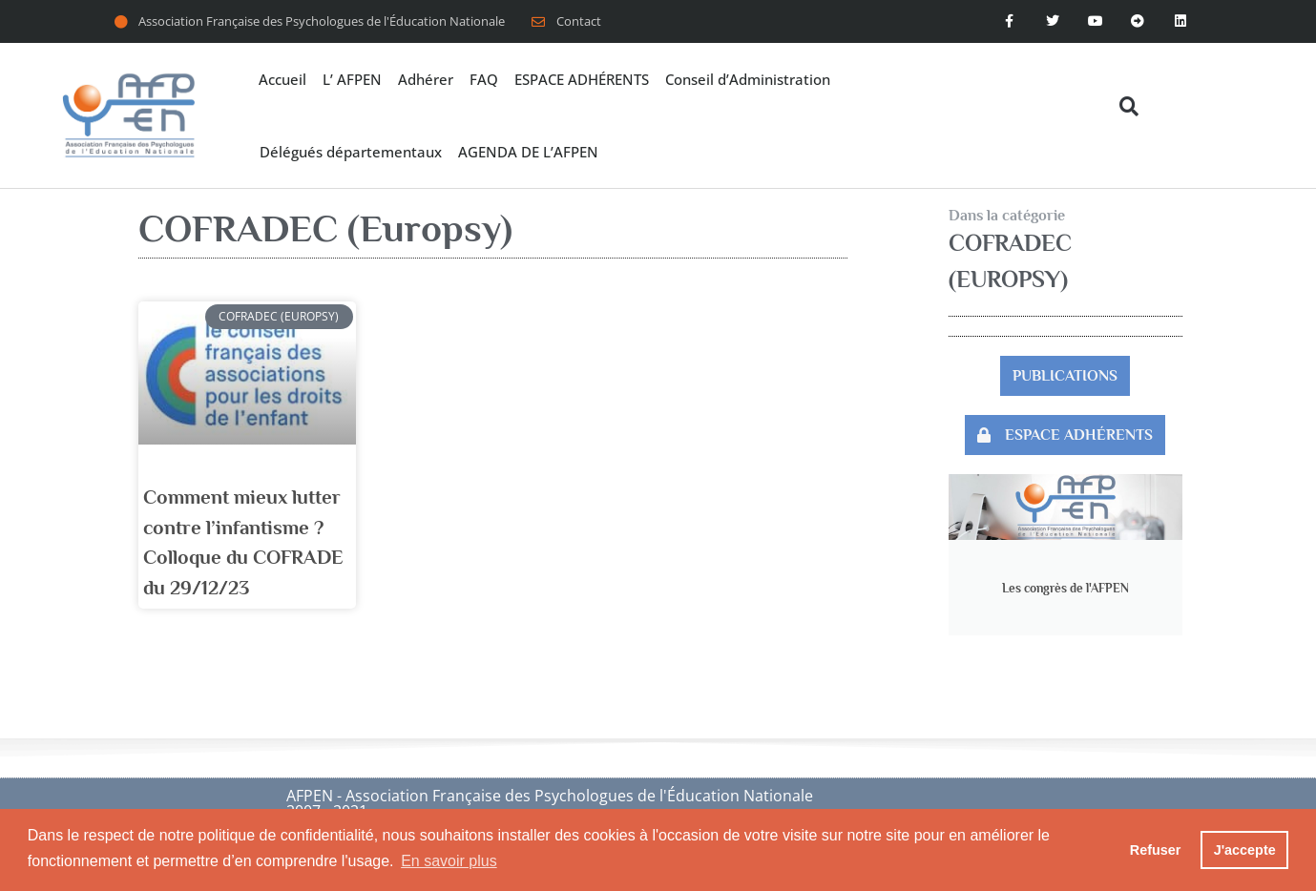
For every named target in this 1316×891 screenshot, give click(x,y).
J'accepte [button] (1245, 850)
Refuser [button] (1155, 850)
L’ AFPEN (352, 79)
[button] (1128, 106)
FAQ (484, 79)
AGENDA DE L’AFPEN (528, 151)
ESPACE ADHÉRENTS (581, 79)
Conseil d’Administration (747, 79)
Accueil (282, 79)
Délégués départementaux (351, 151)
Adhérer (425, 79)
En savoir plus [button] (449, 861)
